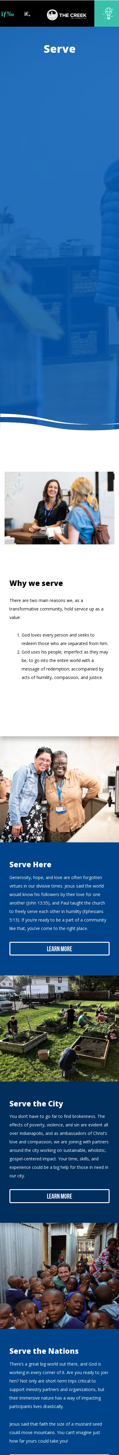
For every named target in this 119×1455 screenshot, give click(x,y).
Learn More (59, 949)
